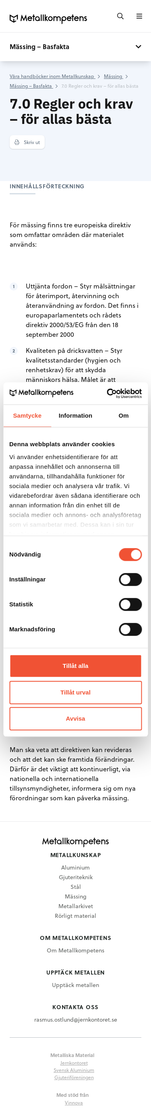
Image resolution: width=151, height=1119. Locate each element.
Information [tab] (76, 415)
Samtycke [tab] (27, 415)
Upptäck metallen (75, 985)
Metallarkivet (75, 906)
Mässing (76, 896)
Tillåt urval (75, 692)
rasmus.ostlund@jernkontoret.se (75, 1019)
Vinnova (74, 1102)
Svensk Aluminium (74, 1070)
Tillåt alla (76, 665)
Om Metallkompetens (75, 950)
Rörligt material (75, 915)
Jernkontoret (74, 1062)
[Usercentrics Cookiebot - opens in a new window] (107, 393)
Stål (75, 886)
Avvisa (75, 718)
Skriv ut (27, 142)
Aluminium (75, 867)
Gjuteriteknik (76, 877)
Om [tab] (124, 415)
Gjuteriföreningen (74, 1077)
